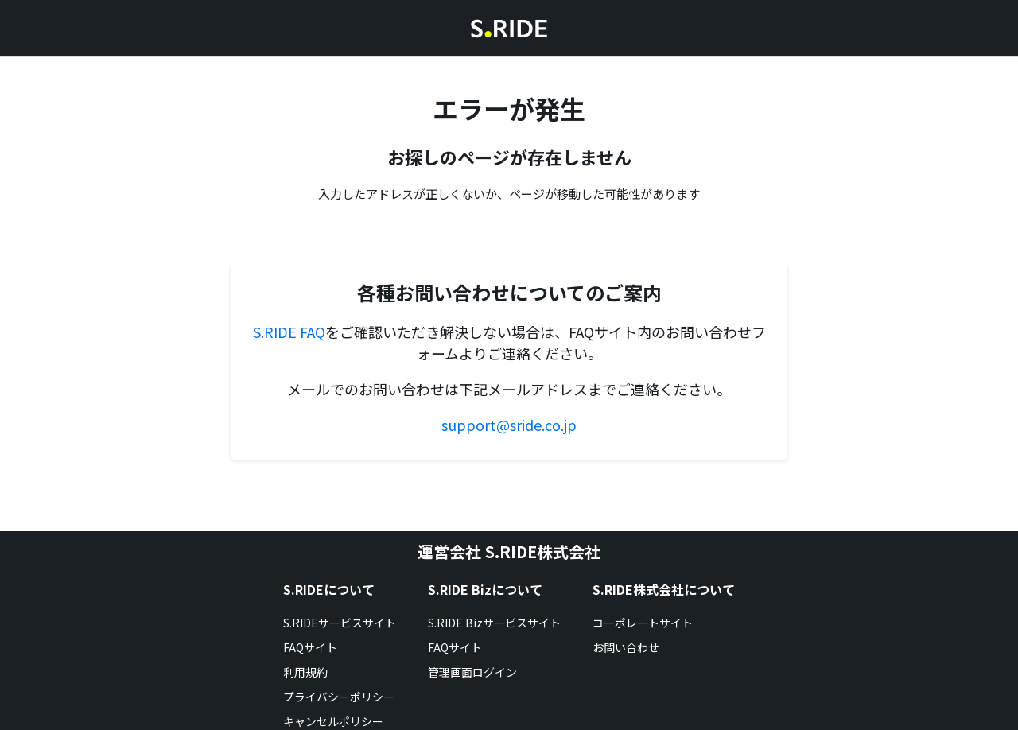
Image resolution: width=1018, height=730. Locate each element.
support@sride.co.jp (509, 424)
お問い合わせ (626, 647)
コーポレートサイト (643, 623)
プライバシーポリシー (338, 697)
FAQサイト (310, 647)
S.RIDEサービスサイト (339, 623)
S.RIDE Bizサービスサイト (494, 623)
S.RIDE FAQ (289, 331)
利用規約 (305, 672)
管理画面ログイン (472, 672)
